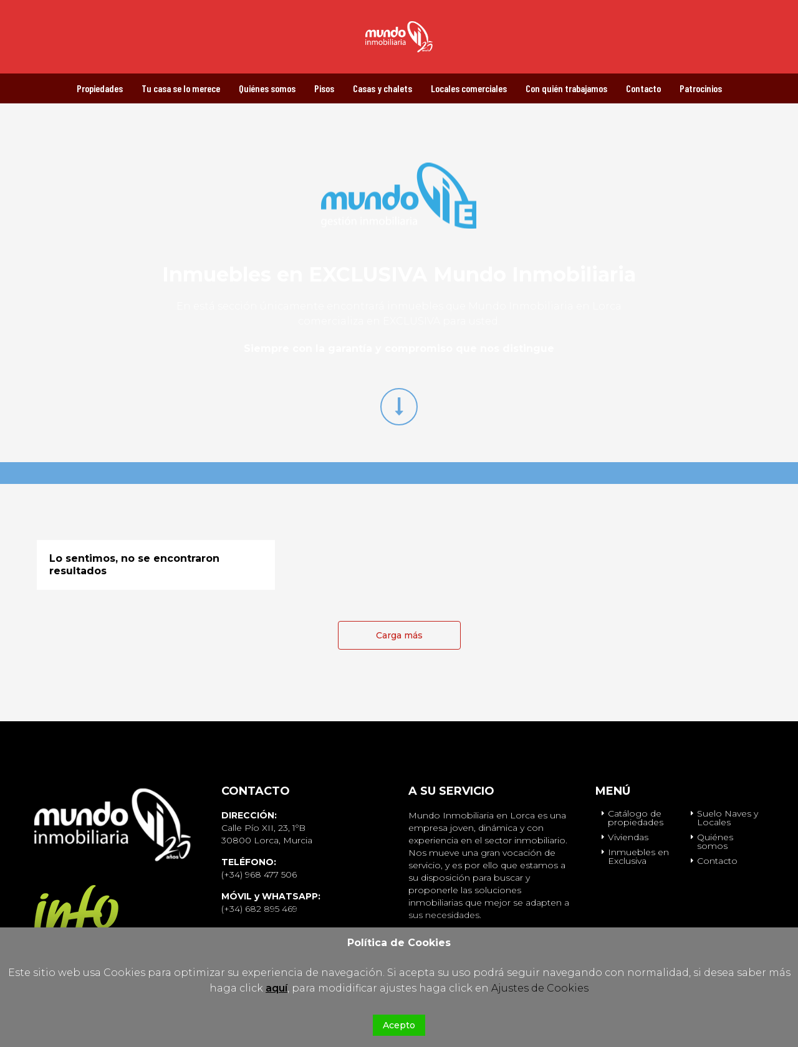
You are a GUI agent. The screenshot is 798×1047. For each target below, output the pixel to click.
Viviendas (628, 837)
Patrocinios (701, 88)
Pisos (324, 88)
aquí (276, 988)
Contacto (643, 88)
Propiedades (100, 88)
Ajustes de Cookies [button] (540, 988)
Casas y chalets (382, 88)
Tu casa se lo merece (181, 88)
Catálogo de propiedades (635, 818)
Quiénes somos (267, 88)
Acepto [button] (399, 1025)
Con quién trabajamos (566, 88)
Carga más (399, 635)
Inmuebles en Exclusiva (638, 856)
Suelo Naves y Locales (727, 818)
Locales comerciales (469, 88)
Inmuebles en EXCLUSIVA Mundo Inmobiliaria (399, 274)
